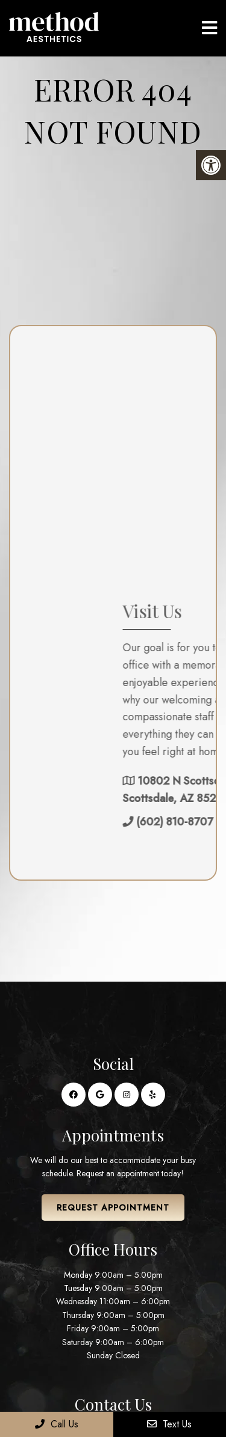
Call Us (56, 1424)
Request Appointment (113, 1208)
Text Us (169, 1424)
